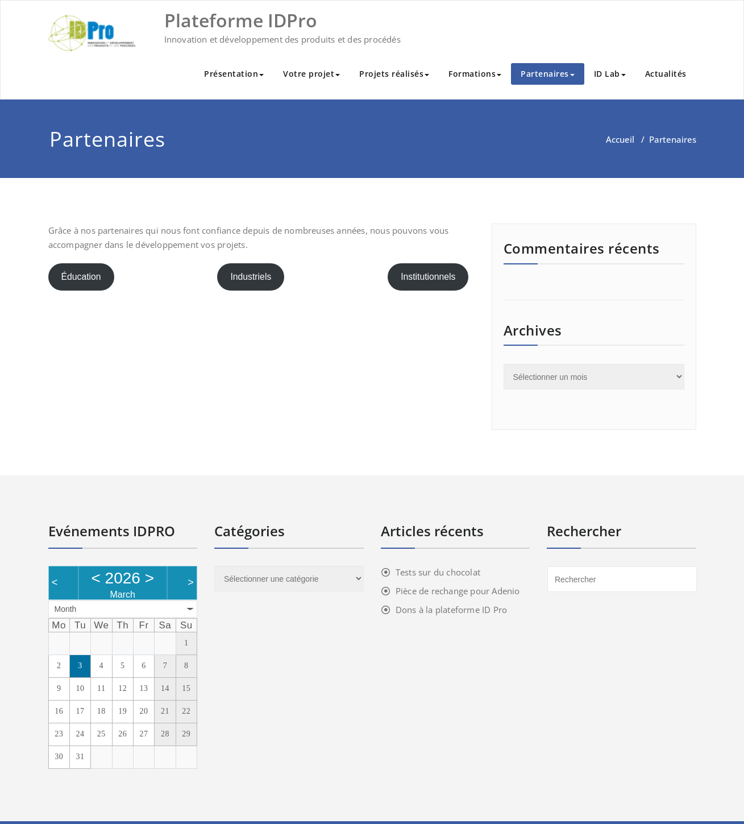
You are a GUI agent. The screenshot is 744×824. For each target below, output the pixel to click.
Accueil (620, 139)
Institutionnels (428, 276)
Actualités (666, 73)
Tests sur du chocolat (438, 572)
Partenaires (548, 73)
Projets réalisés (394, 73)
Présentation (234, 73)
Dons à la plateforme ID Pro (451, 609)
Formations (474, 73)
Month (66, 609)
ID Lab (610, 73)
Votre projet (311, 73)
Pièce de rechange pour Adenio (458, 591)
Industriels (250, 276)
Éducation (81, 276)
